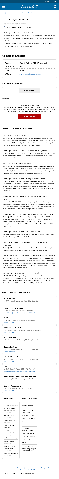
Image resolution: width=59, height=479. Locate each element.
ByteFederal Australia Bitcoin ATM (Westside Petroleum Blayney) (29, 448)
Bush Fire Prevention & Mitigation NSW (11, 448)
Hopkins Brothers (10, 347)
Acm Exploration (10, 337)
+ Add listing (20, 468)
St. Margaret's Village (28, 415)
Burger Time (25, 425)
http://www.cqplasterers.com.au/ (30, 74)
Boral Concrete (9, 298)
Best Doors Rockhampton (13, 318)
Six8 (5, 366)
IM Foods (11, 405)
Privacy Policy (40, 468)
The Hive (24, 422)
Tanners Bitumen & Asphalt (14, 308)
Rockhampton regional (19, 13)
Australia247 (29, 6)
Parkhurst (29, 13)
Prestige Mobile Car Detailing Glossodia (10, 410)
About (30, 468)
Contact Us (32, 470)
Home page (9, 468)
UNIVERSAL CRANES (12, 328)
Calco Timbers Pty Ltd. (29, 436)
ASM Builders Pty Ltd (12, 357)
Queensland (8, 13)
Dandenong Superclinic (29, 433)
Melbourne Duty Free (28, 440)
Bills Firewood (26, 443)
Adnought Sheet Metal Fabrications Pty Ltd (20, 376)
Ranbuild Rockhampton (12, 386)
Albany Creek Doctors (28, 418)
